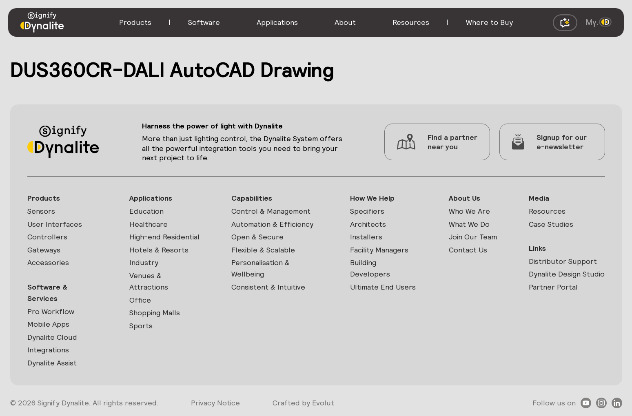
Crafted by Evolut (303, 402)
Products (43, 198)
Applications (150, 198)
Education (146, 211)
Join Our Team (473, 236)
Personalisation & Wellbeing (260, 268)
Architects (368, 224)
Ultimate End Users (383, 287)
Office (140, 300)
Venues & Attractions (148, 281)
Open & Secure (257, 236)
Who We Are (469, 211)
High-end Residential (164, 236)
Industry (143, 262)
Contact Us (468, 249)
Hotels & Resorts (158, 249)
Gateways (43, 249)
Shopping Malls (154, 312)
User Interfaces (54, 224)
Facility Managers (379, 249)
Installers (366, 236)
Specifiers (367, 211)
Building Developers (370, 268)
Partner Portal (553, 287)
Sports (141, 325)
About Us (464, 198)
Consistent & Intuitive (268, 287)
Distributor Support (563, 261)
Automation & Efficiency (272, 224)
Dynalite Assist (52, 362)
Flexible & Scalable (263, 249)
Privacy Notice (215, 402)
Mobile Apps (48, 324)
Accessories (48, 262)
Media (539, 198)
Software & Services (47, 292)
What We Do (469, 224)
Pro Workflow (50, 311)
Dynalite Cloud (52, 337)
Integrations (48, 349)
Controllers (47, 236)
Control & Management (270, 211)
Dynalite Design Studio (567, 274)
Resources (547, 211)
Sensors (41, 211)
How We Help (372, 198)
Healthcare (148, 224)
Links (537, 248)
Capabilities (251, 198)
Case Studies (551, 224)
